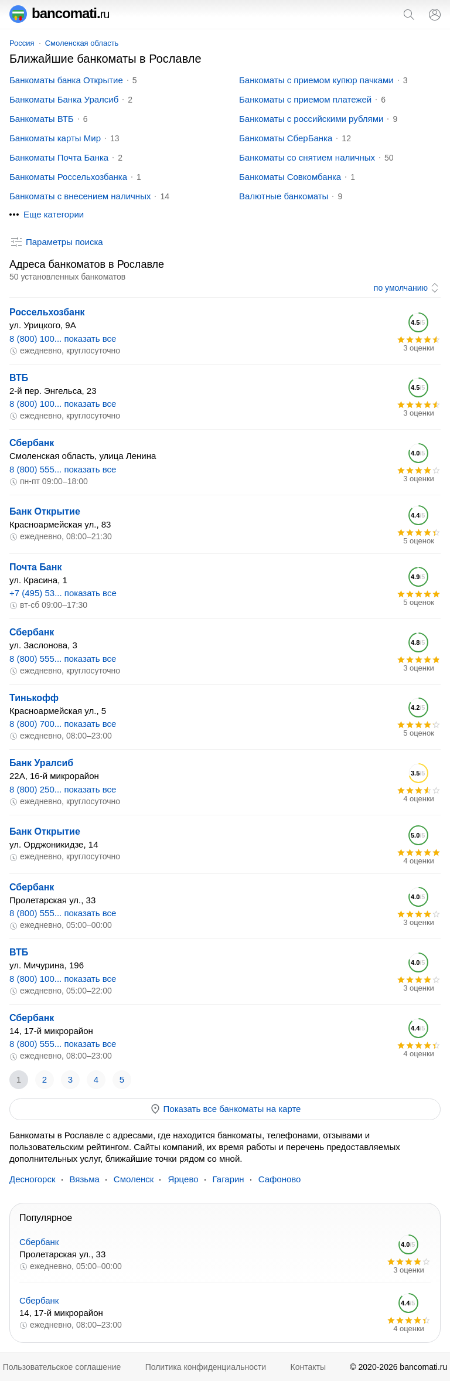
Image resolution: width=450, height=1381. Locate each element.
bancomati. (59, 13)
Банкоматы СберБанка (285, 138)
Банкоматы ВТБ (41, 119)
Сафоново (279, 1179)
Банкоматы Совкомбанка (290, 177)
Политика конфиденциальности (206, 1367)
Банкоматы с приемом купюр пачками (316, 80)
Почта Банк (35, 567)
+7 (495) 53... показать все (63, 593)
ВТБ (18, 378)
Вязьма (85, 1179)
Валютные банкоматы (283, 196)
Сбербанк (31, 443)
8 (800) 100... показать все (62, 338)
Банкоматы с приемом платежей (305, 99)
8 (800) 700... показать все (62, 724)
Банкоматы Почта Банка (58, 157)
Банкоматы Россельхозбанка (68, 177)
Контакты (308, 1367)
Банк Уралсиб (41, 763)
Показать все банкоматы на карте (225, 1109)
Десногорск (32, 1179)
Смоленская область (82, 43)
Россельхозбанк (47, 312)
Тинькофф (34, 698)
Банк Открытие (44, 511)
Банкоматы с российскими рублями (311, 119)
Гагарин (228, 1179)
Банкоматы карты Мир (55, 138)
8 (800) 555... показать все (62, 469)
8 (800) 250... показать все (62, 789)
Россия (22, 43)
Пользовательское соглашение (62, 1367)
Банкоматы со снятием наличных (307, 157)
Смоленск (134, 1179)
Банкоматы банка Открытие (66, 80)
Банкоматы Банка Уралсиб (63, 99)
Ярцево (183, 1179)
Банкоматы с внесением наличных (80, 196)
